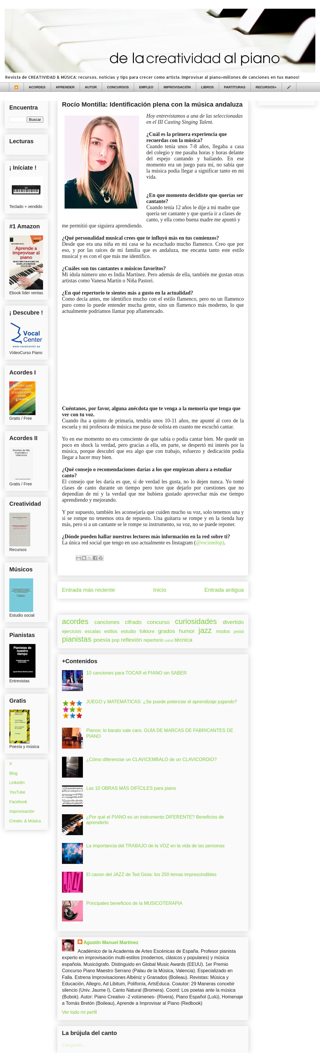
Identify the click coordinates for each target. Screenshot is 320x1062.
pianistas (76, 639)
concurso (158, 622)
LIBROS (207, 87)
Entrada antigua (224, 590)
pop (116, 640)
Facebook (18, 801)
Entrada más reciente (88, 590)
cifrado (133, 622)
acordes (75, 621)
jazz (205, 630)
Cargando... (74, 1045)
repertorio (153, 640)
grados (166, 631)
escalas (93, 631)
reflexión (131, 640)
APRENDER (65, 87)
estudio (128, 631)
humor (187, 631)
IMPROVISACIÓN (177, 87)
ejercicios (71, 631)
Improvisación (21, 811)
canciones (106, 622)
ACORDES (37, 87)
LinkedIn (17, 782)
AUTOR (91, 87)
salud (169, 640)
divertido (233, 622)
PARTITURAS (234, 87)
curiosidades (196, 621)
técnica (183, 640)
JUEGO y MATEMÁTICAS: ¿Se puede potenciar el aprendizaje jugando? (161, 701)
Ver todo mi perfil (79, 1012)
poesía (101, 640)
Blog (13, 773)
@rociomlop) (210, 543)
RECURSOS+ (266, 87)
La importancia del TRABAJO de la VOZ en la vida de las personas (155, 845)
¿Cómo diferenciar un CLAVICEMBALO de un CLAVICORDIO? (151, 759)
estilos (110, 631)
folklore (146, 631)
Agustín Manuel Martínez (110, 942)
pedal (239, 631)
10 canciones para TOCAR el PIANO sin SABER (136, 672)
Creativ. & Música (25, 821)
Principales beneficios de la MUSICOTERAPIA (134, 903)
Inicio (159, 590)
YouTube (17, 792)
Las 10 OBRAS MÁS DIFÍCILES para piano (131, 788)
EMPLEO (146, 87)
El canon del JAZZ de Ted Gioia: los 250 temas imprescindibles (151, 874)
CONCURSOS (118, 87)
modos (223, 631)
